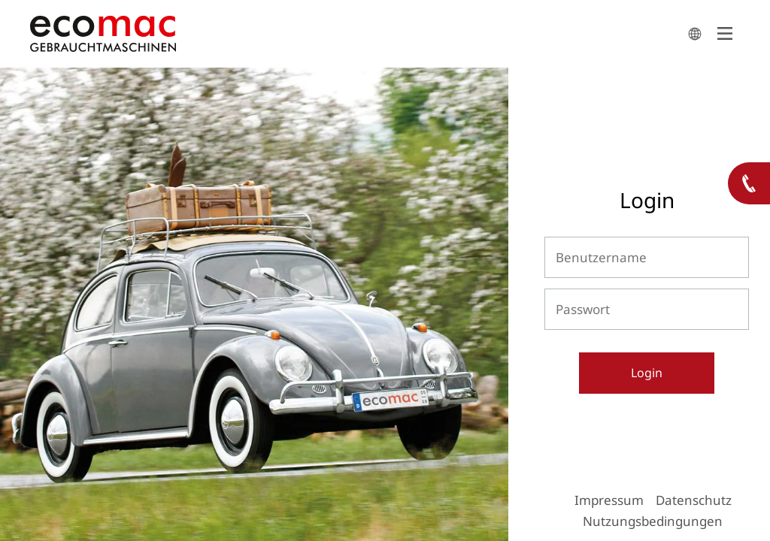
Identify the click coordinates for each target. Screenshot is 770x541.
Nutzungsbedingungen (653, 521)
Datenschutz (694, 500)
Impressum (609, 500)
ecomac (355, 34)
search (695, 33)
